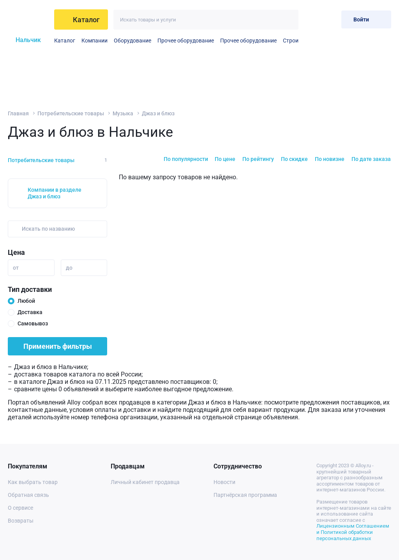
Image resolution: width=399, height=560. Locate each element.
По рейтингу (258, 159)
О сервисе (20, 508)
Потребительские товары (70, 113)
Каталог (64, 40)
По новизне (329, 159)
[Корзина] (329, 19)
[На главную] (28, 19)
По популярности (186, 159)
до (69, 268)
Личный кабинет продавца (145, 482)
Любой (26, 301)
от (16, 268)
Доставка (30, 312)
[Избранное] (310, 19)
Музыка (123, 113)
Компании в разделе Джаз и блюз (54, 193)
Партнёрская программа (245, 495)
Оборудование (132, 40)
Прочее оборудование (185, 40)
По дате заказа (371, 159)
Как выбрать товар (33, 482)
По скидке (294, 159)
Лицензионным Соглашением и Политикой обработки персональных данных (352, 532)
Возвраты (21, 521)
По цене (225, 159)
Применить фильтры (57, 346)
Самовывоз (33, 323)
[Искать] (288, 19)
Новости (224, 482)
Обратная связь (28, 495)
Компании (94, 40)
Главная (18, 113)
